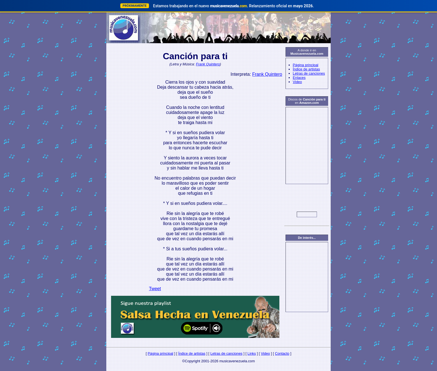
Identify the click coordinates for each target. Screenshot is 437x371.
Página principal (305, 65)
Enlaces (299, 77)
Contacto (282, 353)
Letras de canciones (309, 73)
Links (251, 353)
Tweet (155, 288)
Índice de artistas (306, 69)
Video (297, 82)
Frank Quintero (208, 64)
